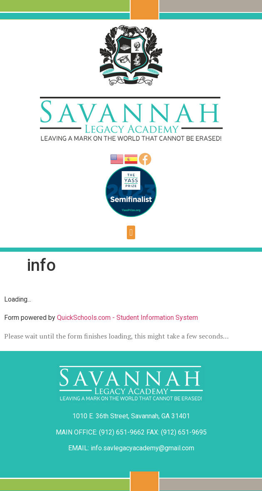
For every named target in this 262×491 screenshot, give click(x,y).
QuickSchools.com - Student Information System (127, 318)
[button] (131, 232)
